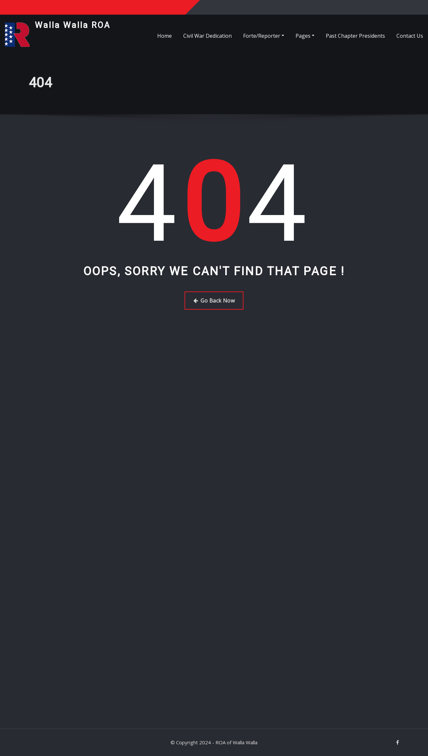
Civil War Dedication (207, 35)
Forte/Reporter (263, 35)
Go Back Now (214, 300)
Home (164, 35)
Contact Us (409, 35)
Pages (305, 35)
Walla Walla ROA (72, 25)
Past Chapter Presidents (355, 35)
